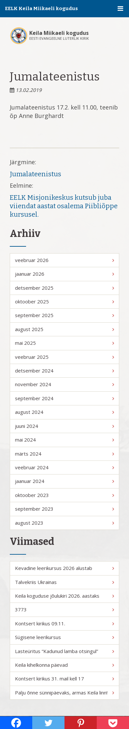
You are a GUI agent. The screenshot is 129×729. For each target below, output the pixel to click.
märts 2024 (64, 453)
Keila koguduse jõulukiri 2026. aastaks (64, 595)
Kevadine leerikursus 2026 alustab (64, 568)
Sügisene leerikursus (64, 637)
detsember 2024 (64, 370)
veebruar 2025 (64, 357)
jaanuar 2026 (64, 273)
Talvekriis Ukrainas (64, 582)
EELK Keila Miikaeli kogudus (41, 8)
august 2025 (64, 329)
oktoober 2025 (64, 301)
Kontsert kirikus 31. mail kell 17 (64, 678)
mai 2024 (64, 439)
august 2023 (64, 522)
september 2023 (64, 508)
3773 (64, 609)
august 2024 (64, 412)
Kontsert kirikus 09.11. (64, 623)
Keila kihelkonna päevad (64, 665)
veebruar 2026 (64, 260)
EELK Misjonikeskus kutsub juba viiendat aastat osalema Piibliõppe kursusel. (64, 206)
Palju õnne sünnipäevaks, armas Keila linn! (64, 692)
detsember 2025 (64, 287)
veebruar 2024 (64, 467)
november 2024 (64, 384)
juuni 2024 (64, 426)
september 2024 (64, 398)
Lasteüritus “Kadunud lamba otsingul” (64, 651)
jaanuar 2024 (64, 481)
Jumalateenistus (35, 174)
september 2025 (64, 315)
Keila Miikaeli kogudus (59, 32)
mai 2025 (64, 343)
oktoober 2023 (64, 495)
